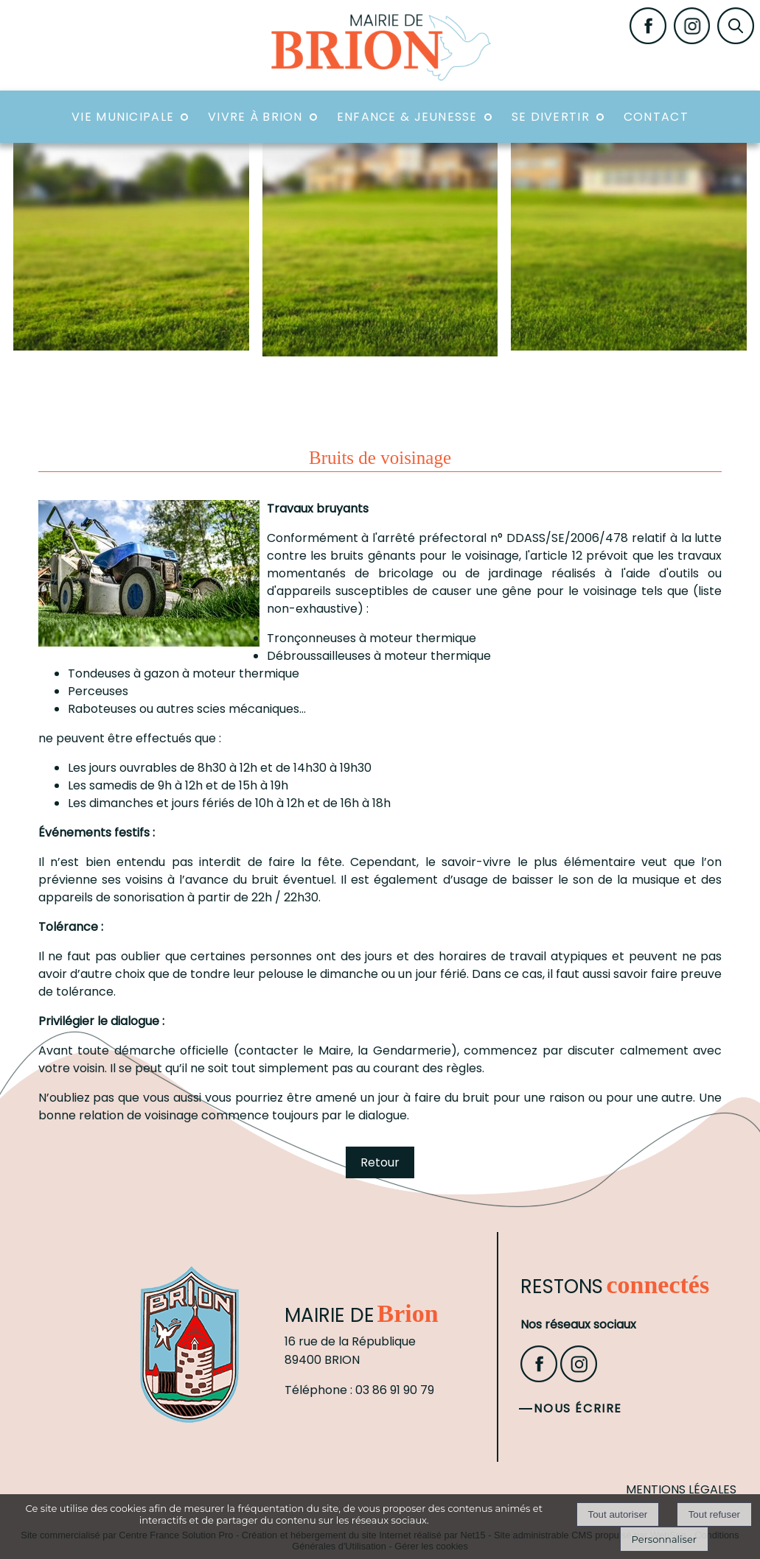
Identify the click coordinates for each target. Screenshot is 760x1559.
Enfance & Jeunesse (407, 116)
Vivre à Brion (255, 116)
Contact (656, 116)
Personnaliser (664, 1539)
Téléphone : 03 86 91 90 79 (359, 1390)
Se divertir (551, 116)
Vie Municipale (123, 116)
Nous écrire (578, 1408)
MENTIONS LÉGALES (681, 1489)
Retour (380, 1162)
